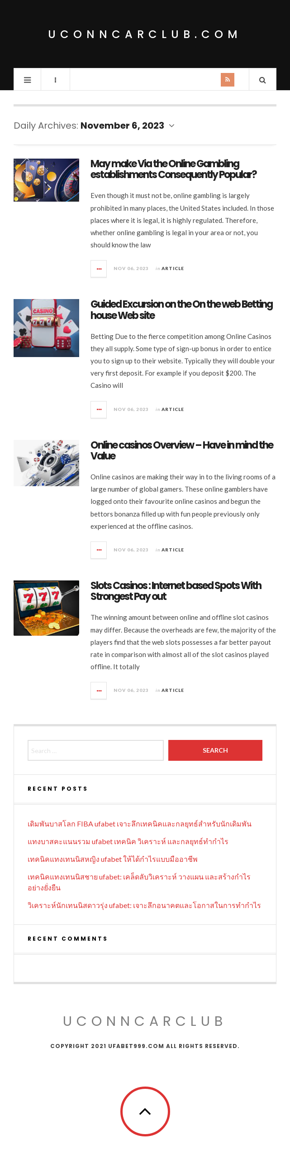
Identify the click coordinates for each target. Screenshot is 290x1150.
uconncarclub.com (145, 34)
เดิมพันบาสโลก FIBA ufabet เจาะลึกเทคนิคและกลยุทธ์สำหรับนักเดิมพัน (140, 823)
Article (173, 268)
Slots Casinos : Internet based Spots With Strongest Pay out (175, 591)
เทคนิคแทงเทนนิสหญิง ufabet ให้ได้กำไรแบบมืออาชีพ (113, 859)
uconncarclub (145, 1021)
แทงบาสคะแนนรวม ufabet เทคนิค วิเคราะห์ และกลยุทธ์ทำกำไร (128, 841)
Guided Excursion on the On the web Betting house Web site (181, 309)
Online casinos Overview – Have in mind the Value (181, 450)
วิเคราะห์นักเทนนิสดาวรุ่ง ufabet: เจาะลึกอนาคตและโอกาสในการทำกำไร (144, 905)
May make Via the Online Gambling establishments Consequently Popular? (173, 169)
